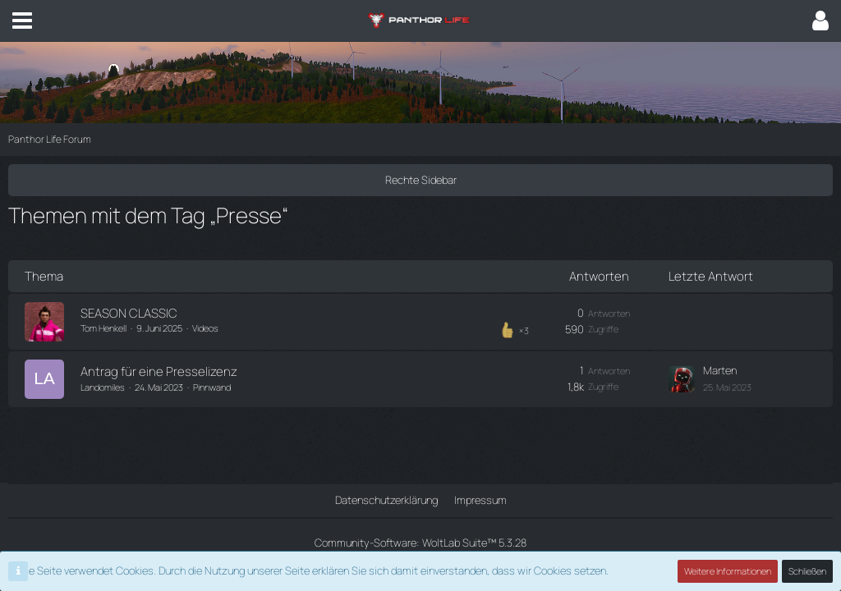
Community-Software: (420, 542)
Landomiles (102, 387)
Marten (720, 370)
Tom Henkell (103, 328)
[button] (22, 20)
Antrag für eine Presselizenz (158, 371)
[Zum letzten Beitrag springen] (682, 379)
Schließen (807, 571)
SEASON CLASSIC (128, 313)
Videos (205, 328)
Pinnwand (212, 387)
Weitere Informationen (727, 571)
